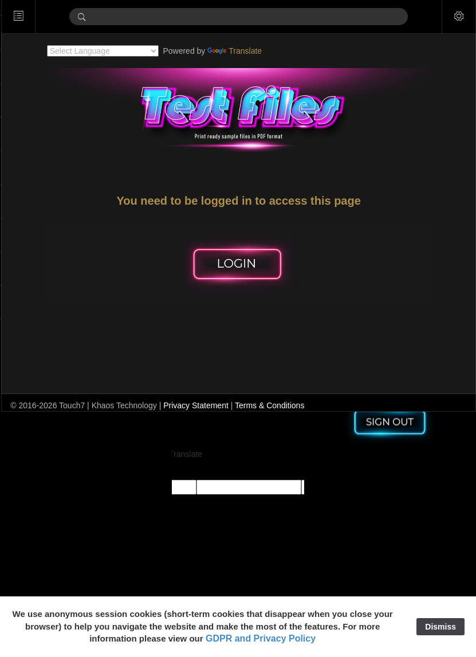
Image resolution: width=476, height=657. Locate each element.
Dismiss (440, 626)
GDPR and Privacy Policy (261, 638)
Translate (251, 50)
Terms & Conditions (302, 405)
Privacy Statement (229, 405)
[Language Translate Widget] (119, 51)
